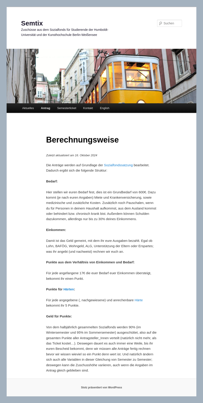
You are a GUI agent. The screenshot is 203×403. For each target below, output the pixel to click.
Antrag (45, 108)
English (104, 108)
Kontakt (88, 108)
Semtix (32, 23)
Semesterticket (66, 108)
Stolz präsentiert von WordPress (101, 387)
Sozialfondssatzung (118, 165)
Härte (139, 300)
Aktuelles (28, 108)
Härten (68, 289)
